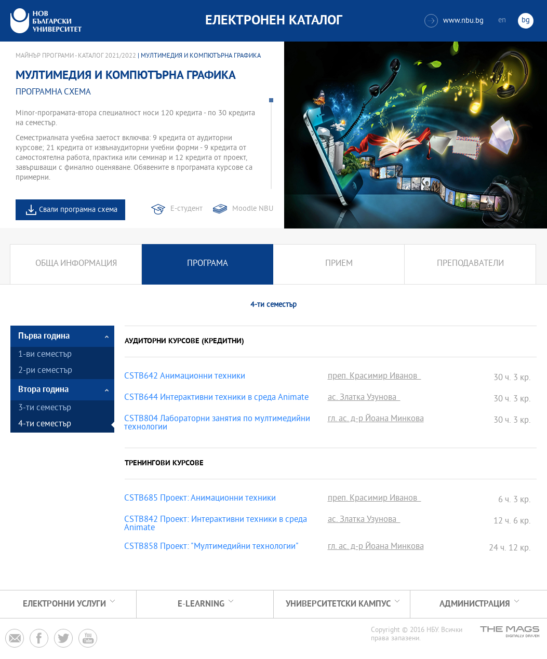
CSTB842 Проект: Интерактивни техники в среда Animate (215, 524)
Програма (207, 264)
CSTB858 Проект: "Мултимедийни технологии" (211, 547)
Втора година (43, 389)
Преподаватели (470, 264)
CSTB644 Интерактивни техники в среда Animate (216, 398)
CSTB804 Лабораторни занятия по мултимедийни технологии (217, 423)
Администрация (474, 604)
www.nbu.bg (454, 21)
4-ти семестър (44, 424)
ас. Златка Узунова (364, 398)
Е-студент (186, 209)
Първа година (44, 336)
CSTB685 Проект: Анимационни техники (200, 499)
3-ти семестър (44, 408)
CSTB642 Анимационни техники (184, 377)
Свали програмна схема (78, 210)
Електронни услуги (64, 604)
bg (526, 20)
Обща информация (76, 264)
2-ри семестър (45, 371)
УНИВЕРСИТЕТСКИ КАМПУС (338, 604)
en (502, 20)
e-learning (201, 604)
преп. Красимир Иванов (374, 377)
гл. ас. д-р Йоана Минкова (376, 419)
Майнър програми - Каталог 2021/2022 (76, 56)
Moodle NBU (252, 209)
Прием (339, 264)
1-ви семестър (45, 354)
